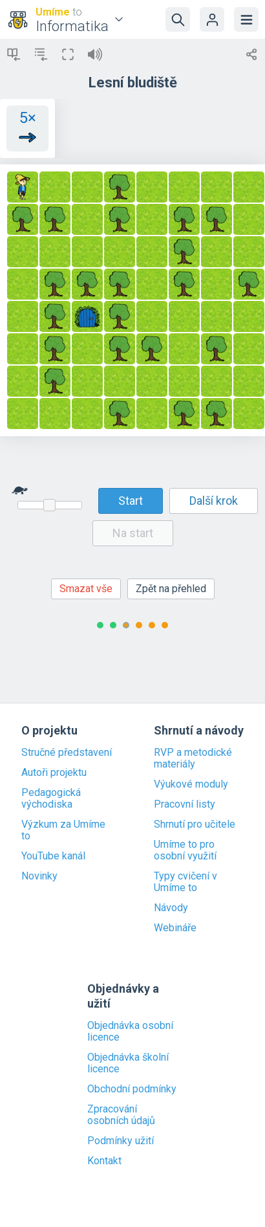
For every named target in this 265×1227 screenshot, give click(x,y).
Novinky (39, 876)
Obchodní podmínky (131, 1089)
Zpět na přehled (171, 588)
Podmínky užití (120, 1141)
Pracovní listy (184, 804)
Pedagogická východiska (51, 798)
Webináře (175, 928)
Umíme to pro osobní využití (185, 850)
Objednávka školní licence (128, 1063)
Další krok (213, 500)
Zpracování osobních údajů (121, 1115)
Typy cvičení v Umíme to (185, 882)
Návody (171, 908)
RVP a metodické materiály (193, 758)
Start (130, 500)
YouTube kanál (53, 856)
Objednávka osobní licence (130, 1031)
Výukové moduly (191, 784)
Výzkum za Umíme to (63, 830)
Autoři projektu (54, 773)
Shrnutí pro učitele (194, 824)
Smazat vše (85, 588)
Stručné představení (66, 752)
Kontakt (104, 1161)
